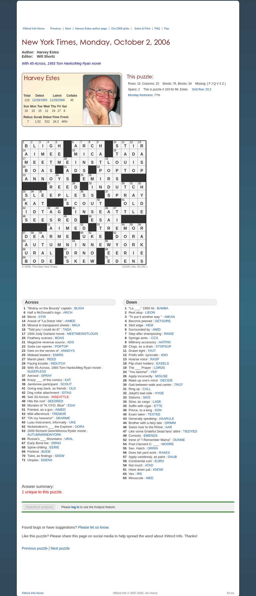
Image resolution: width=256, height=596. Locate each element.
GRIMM (170, 423)
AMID (156, 329)
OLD (72, 388)
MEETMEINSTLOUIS (82, 334)
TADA (67, 329)
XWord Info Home (33, 28)
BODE (46, 451)
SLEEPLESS (36, 371)
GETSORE (163, 321)
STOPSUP (163, 346)
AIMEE (70, 321)
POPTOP (61, 346)
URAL (68, 439)
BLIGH (79, 308)
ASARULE (166, 418)
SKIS (146, 397)
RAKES (164, 452)
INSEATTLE (60, 397)
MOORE (168, 444)
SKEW (59, 456)
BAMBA (162, 308)
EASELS (162, 363)
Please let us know (93, 527)
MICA (76, 325)
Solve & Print (142, 28)
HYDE (159, 393)
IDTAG (67, 393)
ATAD (149, 465)
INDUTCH (58, 363)
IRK (139, 474)
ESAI (71, 405)
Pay (166, 28)
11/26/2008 (57, 100)
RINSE (169, 334)
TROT (178, 385)
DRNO (56, 443)
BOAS (59, 338)
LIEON (150, 312)
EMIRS (58, 355)
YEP (154, 372)
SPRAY (46, 376)
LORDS (159, 368)
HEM (149, 325)
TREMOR (59, 414)
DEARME (63, 418)
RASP (154, 359)
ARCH (67, 312)
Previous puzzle (35, 548)
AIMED (60, 409)
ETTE (158, 406)
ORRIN (153, 448)
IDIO (164, 355)
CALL (146, 389)
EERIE (54, 447)
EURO (159, 461)
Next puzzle (60, 548)
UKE (72, 422)
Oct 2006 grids (120, 28)
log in (75, 507)
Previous (55, 28)
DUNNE (179, 440)
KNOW (158, 469)
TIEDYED (190, 431)
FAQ (157, 28)
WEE (150, 478)
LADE (157, 401)
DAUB (172, 457)
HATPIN (164, 342)
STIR (42, 317)
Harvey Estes (42, 78)
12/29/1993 (39, 100)
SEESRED (55, 401)
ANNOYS (68, 351)
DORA (79, 426)
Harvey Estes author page (91, 28)
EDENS (46, 460)
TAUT (152, 351)
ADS (70, 342)
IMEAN (169, 317)
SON (158, 410)
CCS (154, 338)
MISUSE (161, 376)
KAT (68, 380)
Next (68, 28)
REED (51, 359)
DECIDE (166, 380)
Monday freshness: (140, 95)
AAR (168, 427)
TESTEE (154, 414)
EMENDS (151, 435)
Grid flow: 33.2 (201, 89)
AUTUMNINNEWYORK (44, 434)
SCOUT (66, 384)
